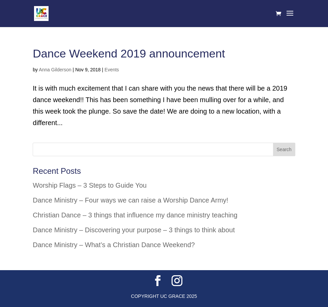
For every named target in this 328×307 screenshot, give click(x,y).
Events (112, 69)
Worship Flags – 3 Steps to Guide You (90, 185)
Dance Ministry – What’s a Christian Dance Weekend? (114, 245)
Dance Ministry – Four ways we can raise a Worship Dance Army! (130, 200)
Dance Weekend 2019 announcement (129, 53)
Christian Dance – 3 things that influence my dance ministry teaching (135, 215)
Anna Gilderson (55, 69)
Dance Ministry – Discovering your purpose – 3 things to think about (134, 230)
